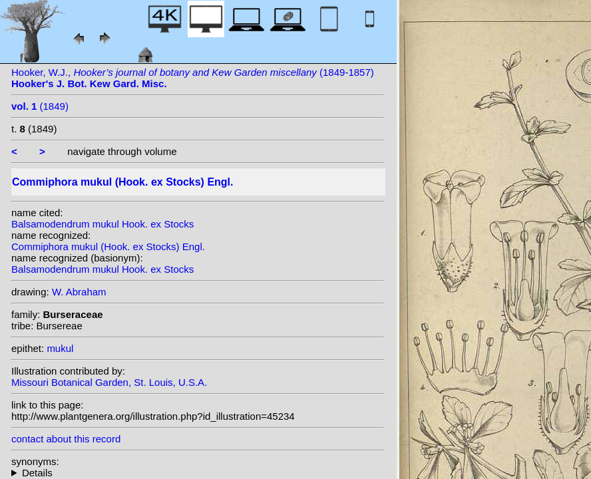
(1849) (40, 106)
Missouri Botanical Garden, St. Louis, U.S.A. (109, 382)
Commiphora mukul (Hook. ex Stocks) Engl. (108, 246)
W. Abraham (79, 291)
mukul (60, 348)
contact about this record (65, 438)
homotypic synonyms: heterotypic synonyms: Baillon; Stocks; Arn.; (197, 472)
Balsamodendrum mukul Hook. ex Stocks (102, 224)
